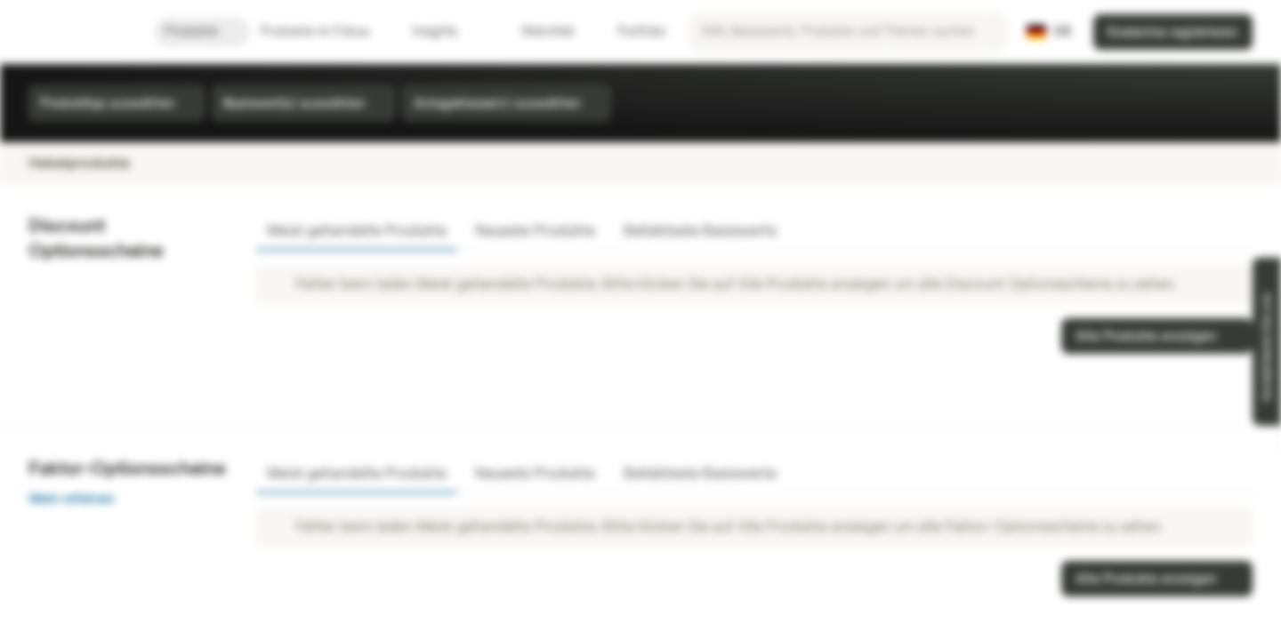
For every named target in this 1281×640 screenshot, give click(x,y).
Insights (445, 31)
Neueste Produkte (535, 230)
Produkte (202, 31)
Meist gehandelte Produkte (357, 230)
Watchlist (537, 31)
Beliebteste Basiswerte (700, 230)
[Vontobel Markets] (76, 32)
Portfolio (630, 31)
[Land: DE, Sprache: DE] (1049, 32)
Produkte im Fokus (326, 31)
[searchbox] (847, 32)
